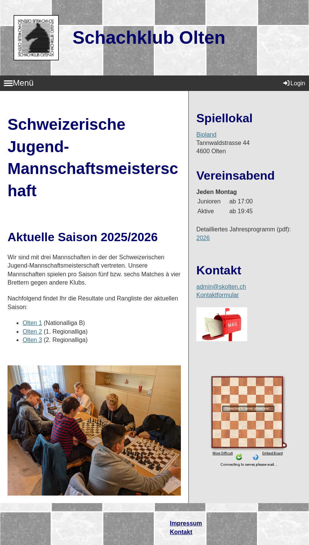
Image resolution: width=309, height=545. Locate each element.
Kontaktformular (217, 295)
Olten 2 (32, 331)
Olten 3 (32, 340)
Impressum (186, 523)
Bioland (206, 134)
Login (293, 83)
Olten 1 (32, 323)
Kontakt (181, 532)
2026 (203, 238)
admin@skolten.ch (221, 286)
